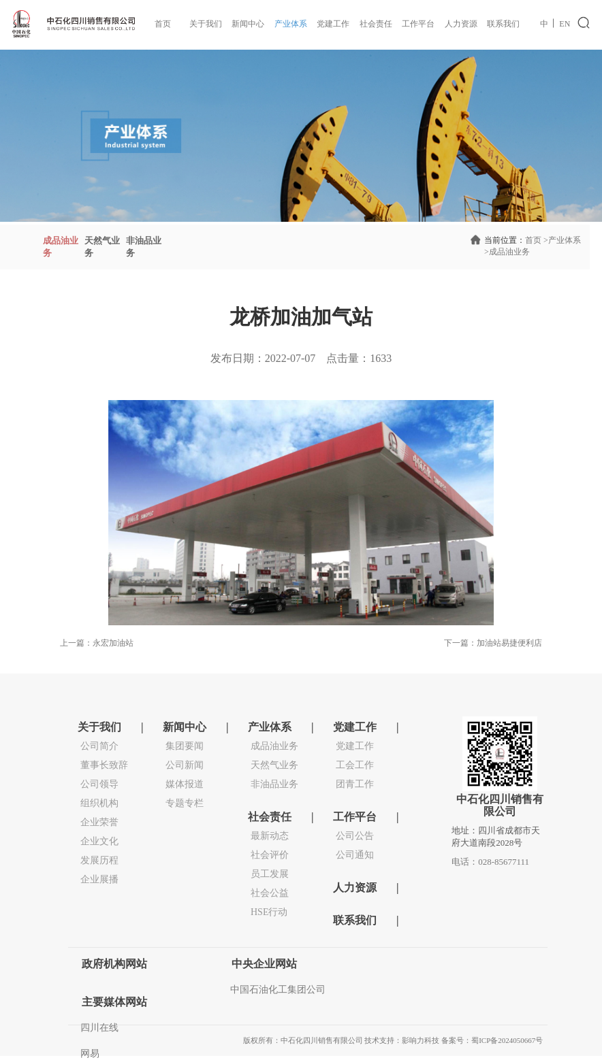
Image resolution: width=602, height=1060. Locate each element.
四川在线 (99, 1028)
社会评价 (270, 855)
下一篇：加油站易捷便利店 (493, 643)
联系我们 (503, 24)
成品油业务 (507, 251)
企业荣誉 (99, 822)
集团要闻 (184, 746)
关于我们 (205, 24)
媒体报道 (184, 784)
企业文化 (99, 841)
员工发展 (270, 874)
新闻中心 (248, 24)
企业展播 (99, 879)
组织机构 (99, 803)
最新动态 (270, 836)
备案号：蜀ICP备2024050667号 (492, 1040)
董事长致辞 (104, 765)
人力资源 (461, 24)
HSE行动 (269, 912)
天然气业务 (274, 765)
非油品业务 (274, 784)
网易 (89, 1053)
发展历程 (99, 860)
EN (564, 24)
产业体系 (290, 24)
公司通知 (355, 855)
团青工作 (355, 784)
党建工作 (333, 24)
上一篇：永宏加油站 (96, 643)
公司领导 (99, 784)
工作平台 (418, 24)
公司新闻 (184, 765)
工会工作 (355, 765)
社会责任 (376, 24)
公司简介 (99, 746)
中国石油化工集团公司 (278, 989)
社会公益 (270, 893)
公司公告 (355, 836)
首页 (163, 24)
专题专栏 (184, 803)
